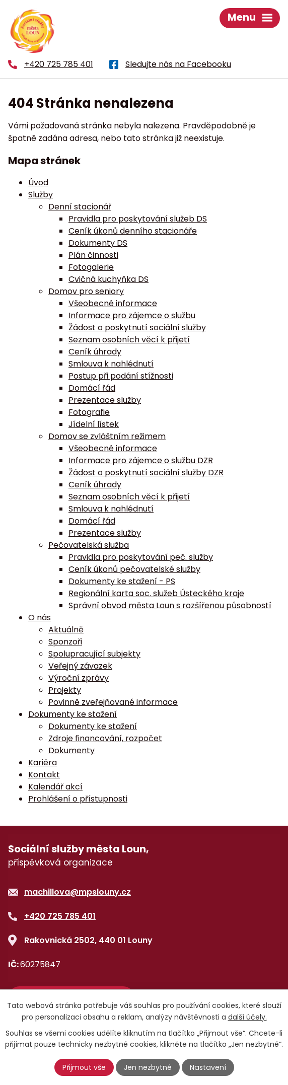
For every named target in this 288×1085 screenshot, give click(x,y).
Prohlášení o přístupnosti (77, 799)
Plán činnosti (93, 255)
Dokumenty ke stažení (72, 714)
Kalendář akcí (55, 786)
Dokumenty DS (97, 243)
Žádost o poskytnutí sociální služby (137, 327)
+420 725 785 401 (60, 916)
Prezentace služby (104, 400)
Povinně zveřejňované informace (113, 702)
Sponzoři (65, 641)
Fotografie (89, 412)
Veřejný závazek (80, 666)
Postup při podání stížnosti (120, 376)
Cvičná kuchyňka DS (108, 279)
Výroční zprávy (78, 678)
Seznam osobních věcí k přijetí (129, 339)
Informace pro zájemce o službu (131, 315)
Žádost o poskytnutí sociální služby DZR (146, 472)
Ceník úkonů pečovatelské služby (134, 569)
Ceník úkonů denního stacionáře (132, 231)
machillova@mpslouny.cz (77, 892)
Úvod (38, 182)
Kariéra (42, 762)
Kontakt (44, 774)
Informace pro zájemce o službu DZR (140, 460)
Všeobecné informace (112, 303)
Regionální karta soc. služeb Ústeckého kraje (156, 593)
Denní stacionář (79, 206)
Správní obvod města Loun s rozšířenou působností (169, 605)
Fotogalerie (91, 267)
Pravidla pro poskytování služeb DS (137, 219)
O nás (39, 617)
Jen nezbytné (148, 1067)
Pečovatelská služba (88, 545)
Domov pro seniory (86, 291)
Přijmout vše (84, 1067)
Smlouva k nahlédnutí (111, 364)
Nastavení (208, 1067)
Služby (40, 194)
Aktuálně (66, 629)
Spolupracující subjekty (94, 654)
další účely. (247, 1016)
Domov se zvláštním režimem (107, 436)
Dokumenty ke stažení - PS (121, 581)
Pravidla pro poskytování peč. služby (140, 557)
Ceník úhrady (94, 351)
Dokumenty (71, 750)
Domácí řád (91, 388)
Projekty (64, 690)
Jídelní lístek (93, 424)
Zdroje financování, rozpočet (105, 738)
